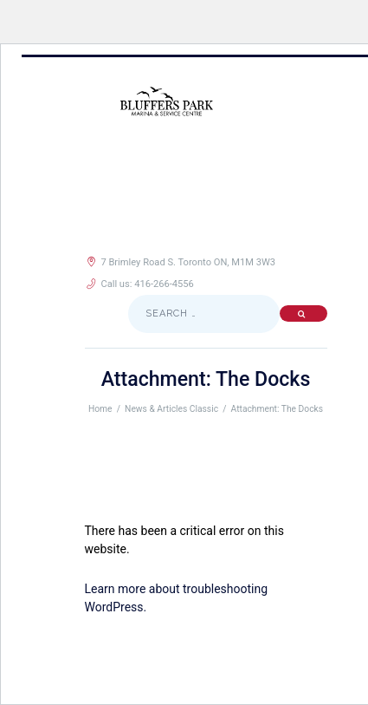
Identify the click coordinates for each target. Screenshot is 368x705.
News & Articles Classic (171, 409)
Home (100, 409)
